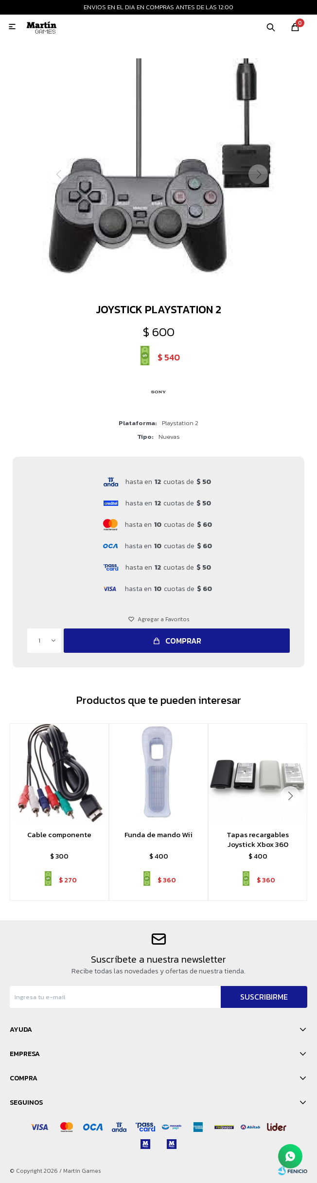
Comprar (183, 640)
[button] (159, 284)
